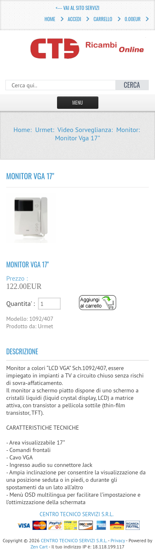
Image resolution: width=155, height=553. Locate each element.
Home (50, 18)
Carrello (102, 18)
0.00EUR (133, 18)
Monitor (127, 129)
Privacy (117, 540)
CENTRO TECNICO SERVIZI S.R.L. (77, 514)
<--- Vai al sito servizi (77, 7)
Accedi (74, 18)
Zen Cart (39, 546)
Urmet (43, 129)
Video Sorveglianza (84, 129)
